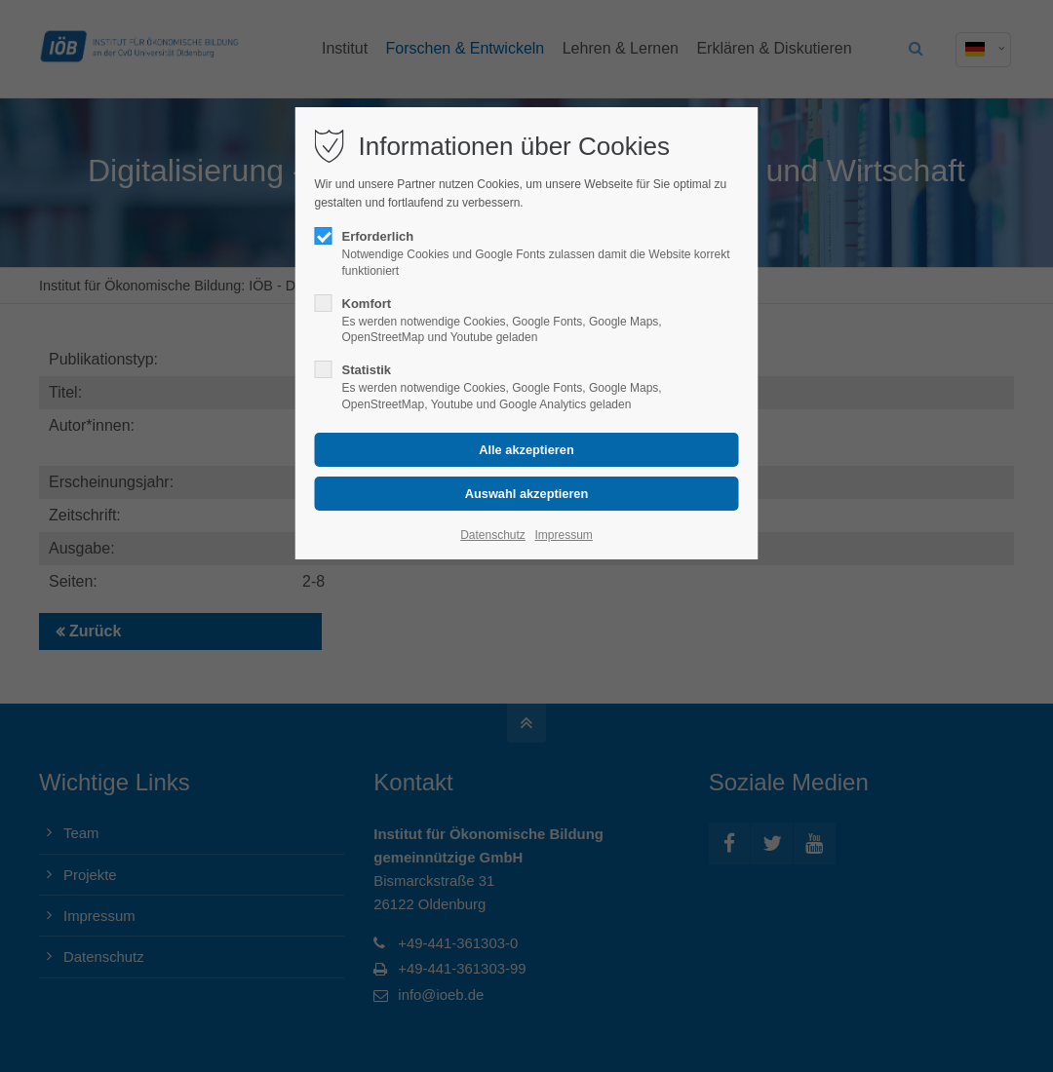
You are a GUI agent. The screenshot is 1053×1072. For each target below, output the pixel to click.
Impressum (563, 535)
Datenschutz (493, 535)
